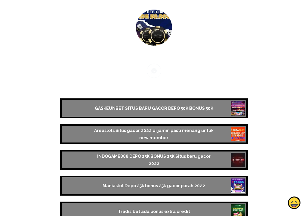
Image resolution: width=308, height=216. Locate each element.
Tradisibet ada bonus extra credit (154, 211)
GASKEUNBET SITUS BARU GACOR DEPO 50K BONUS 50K (154, 108)
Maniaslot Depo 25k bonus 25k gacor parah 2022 (154, 185)
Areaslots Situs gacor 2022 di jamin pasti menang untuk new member (154, 134)
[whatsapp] (154, 71)
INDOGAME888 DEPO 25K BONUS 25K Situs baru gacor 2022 (154, 160)
